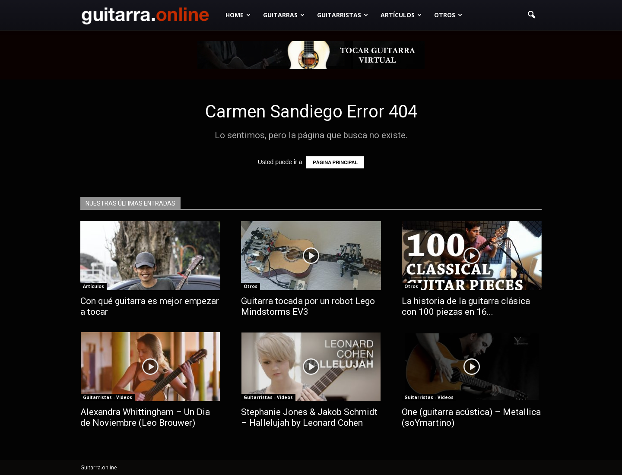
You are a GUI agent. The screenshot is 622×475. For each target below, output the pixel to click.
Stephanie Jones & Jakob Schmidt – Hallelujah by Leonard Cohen (309, 417)
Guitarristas (342, 15)
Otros (448, 15)
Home (238, 15)
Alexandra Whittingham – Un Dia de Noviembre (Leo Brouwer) (145, 417)
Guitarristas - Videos (107, 397)
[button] (531, 15)
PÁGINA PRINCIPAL (335, 162)
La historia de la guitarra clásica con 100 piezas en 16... (466, 306)
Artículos (401, 15)
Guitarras (284, 15)
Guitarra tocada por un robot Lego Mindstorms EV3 (308, 306)
